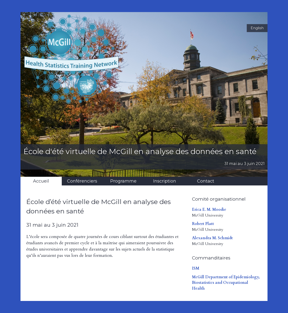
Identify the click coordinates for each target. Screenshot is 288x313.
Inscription (164, 181)
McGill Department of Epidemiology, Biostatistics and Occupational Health (226, 282)
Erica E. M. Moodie (209, 209)
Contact (205, 181)
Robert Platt (203, 223)
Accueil (41, 181)
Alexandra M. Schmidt (212, 238)
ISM (195, 268)
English (257, 28)
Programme (123, 181)
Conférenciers (82, 181)
